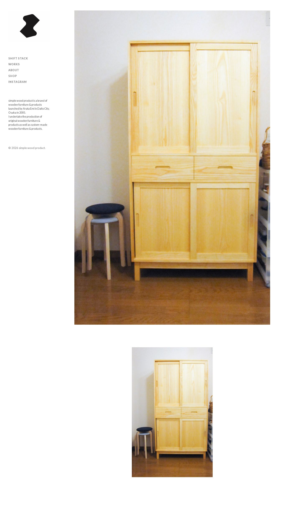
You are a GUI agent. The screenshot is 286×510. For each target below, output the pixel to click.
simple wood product (32, 148)
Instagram (17, 81)
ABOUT (13, 70)
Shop (12, 76)
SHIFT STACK (18, 58)
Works (14, 64)
